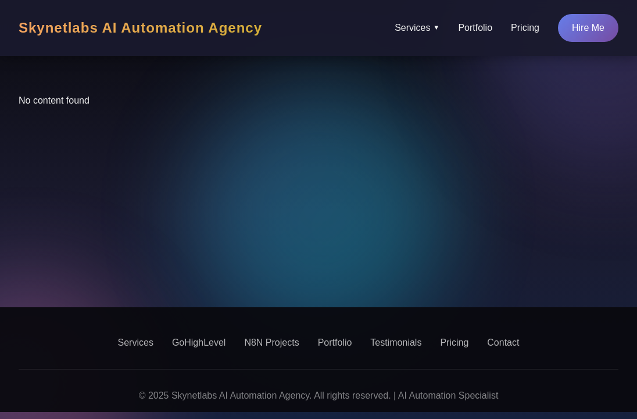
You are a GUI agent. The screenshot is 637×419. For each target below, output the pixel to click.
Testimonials (395, 342)
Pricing (525, 28)
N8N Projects (271, 342)
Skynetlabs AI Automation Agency (140, 27)
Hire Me (588, 28)
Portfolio (475, 28)
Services (417, 28)
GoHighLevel (199, 342)
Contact (503, 342)
